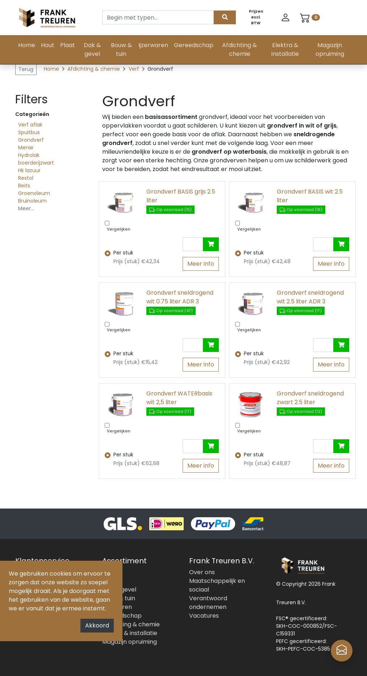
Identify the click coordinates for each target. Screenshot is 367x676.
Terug (25, 69)
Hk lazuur (29, 170)
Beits (24, 185)
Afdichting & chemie (239, 49)
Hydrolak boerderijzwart (36, 159)
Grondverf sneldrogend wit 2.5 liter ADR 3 (310, 297)
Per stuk (123, 252)
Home (26, 45)
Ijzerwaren (153, 45)
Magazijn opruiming (330, 49)
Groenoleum (34, 193)
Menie (25, 147)
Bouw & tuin (121, 49)
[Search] (158, 17)
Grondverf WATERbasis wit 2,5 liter (179, 397)
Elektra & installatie (285, 49)
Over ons (202, 572)
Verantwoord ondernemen (208, 602)
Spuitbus (29, 132)
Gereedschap (193, 45)
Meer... (26, 208)
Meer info (200, 264)
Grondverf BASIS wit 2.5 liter (310, 195)
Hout (47, 45)
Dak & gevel (92, 49)
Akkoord (97, 625)
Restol (25, 178)
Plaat (67, 45)
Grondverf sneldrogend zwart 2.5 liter (310, 397)
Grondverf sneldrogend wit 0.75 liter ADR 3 (179, 297)
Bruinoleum (32, 200)
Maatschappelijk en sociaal (217, 585)
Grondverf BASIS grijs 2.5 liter (180, 195)
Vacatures (204, 615)
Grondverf (31, 140)
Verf (135, 68)
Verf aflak (30, 124)
